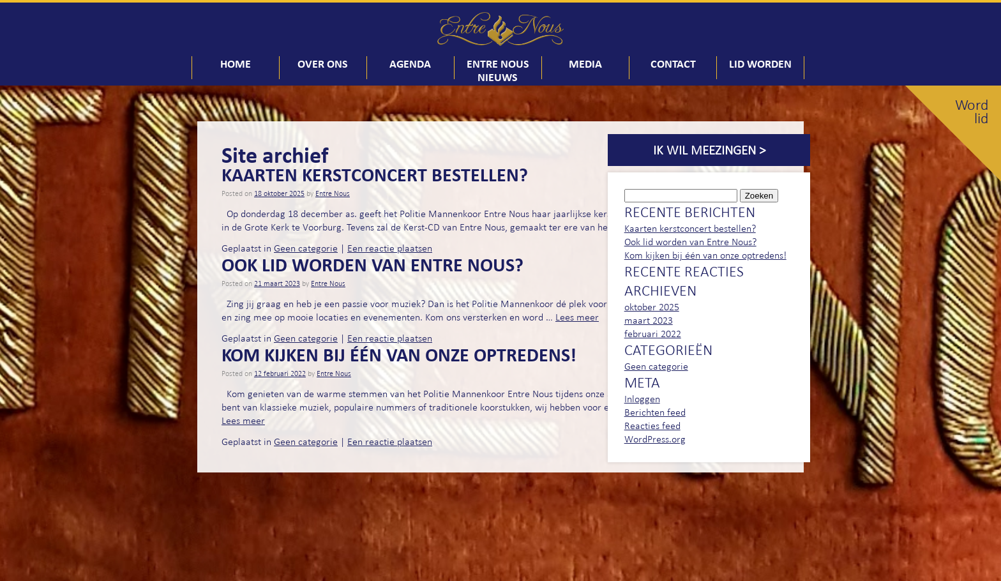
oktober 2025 (651, 306)
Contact (673, 63)
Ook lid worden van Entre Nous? (372, 264)
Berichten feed (655, 412)
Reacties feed (652, 425)
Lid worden (760, 63)
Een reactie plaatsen (389, 248)
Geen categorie (306, 248)
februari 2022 (652, 333)
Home (235, 63)
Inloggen (642, 398)
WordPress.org (655, 439)
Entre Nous (332, 193)
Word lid (971, 111)
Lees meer (577, 317)
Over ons (322, 63)
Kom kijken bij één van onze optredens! (399, 354)
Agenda (410, 63)
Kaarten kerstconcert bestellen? (375, 174)
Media (585, 63)
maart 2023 (648, 320)
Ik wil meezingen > (709, 150)
